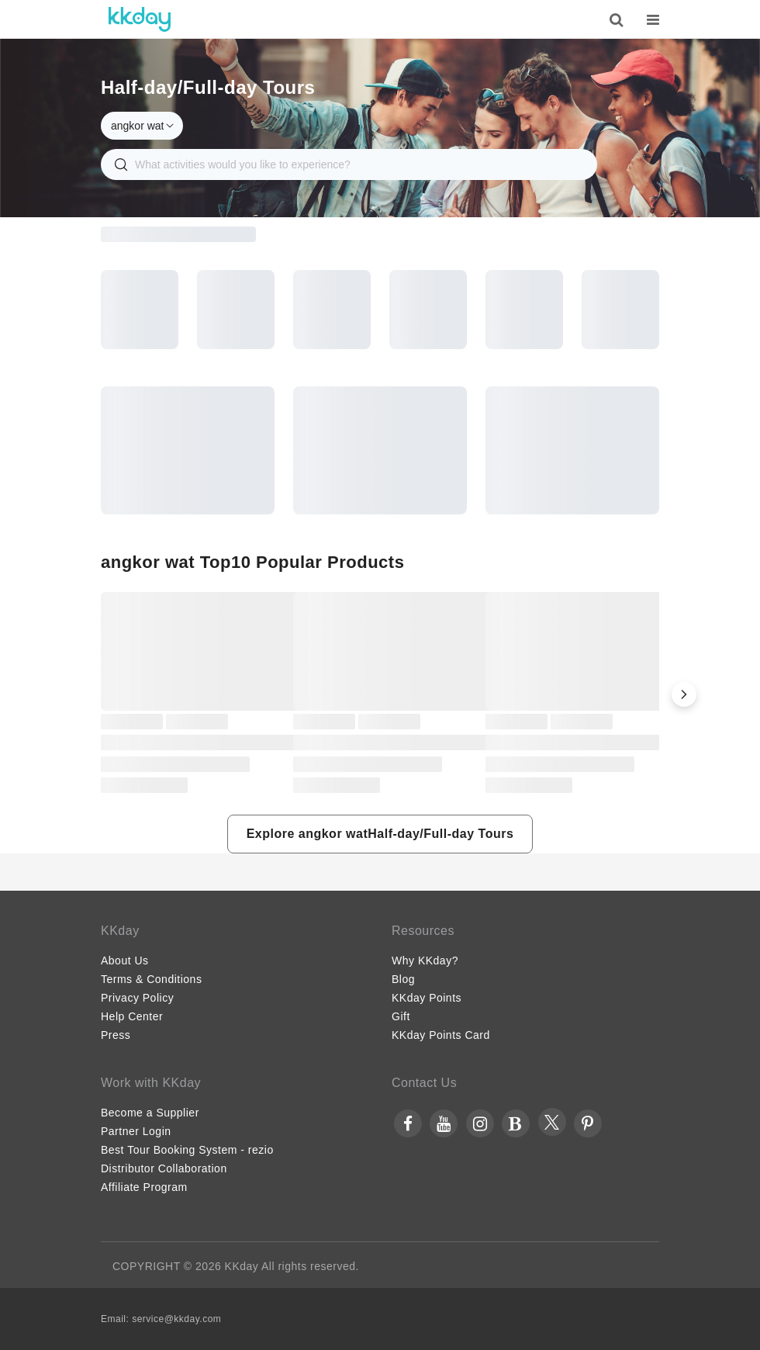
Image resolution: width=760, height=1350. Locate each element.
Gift (401, 1016)
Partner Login (136, 1131)
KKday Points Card (441, 1035)
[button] (684, 694)
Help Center (132, 1016)
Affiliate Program (144, 1187)
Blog (403, 979)
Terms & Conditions (151, 979)
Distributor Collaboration (164, 1168)
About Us (125, 960)
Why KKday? (425, 960)
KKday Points (426, 998)
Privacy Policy (137, 998)
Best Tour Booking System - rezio (187, 1150)
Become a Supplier (150, 1112)
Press (115, 1035)
